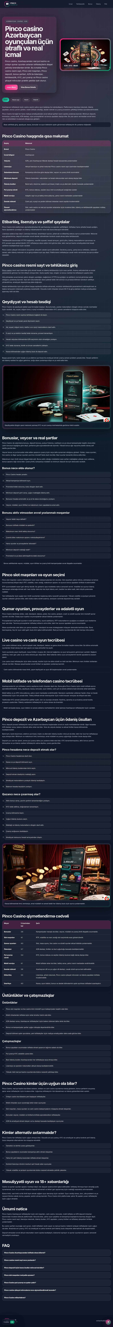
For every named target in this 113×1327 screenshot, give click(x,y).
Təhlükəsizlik (80, 4)
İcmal (70, 4)
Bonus (90, 4)
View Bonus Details (28, 87)
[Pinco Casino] (13, 4)
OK (12, 1322)
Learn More (11, 87)
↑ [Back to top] (108, 1322)
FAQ (105, 4)
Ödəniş (98, 4)
